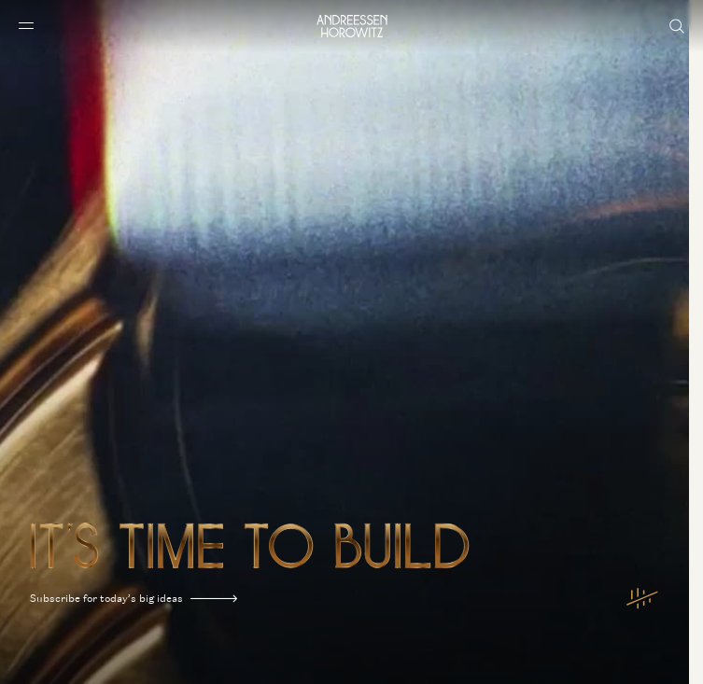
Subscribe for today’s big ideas (133, 599)
